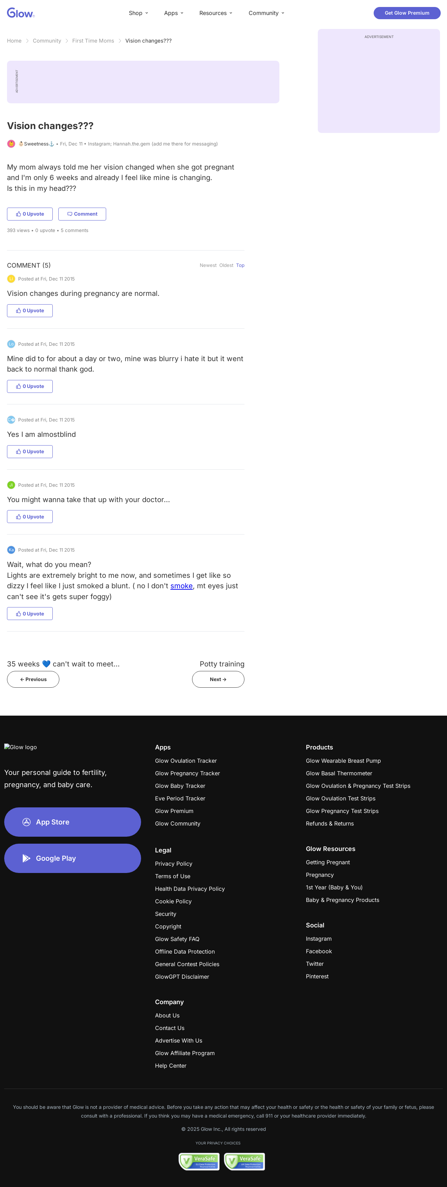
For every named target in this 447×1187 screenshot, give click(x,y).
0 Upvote (30, 214)
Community (47, 40)
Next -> (218, 679)
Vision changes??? (148, 40)
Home (14, 40)
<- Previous (33, 679)
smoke (181, 585)
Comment (82, 214)
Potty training (222, 663)
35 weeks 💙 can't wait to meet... (63, 663)
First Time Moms (93, 40)
